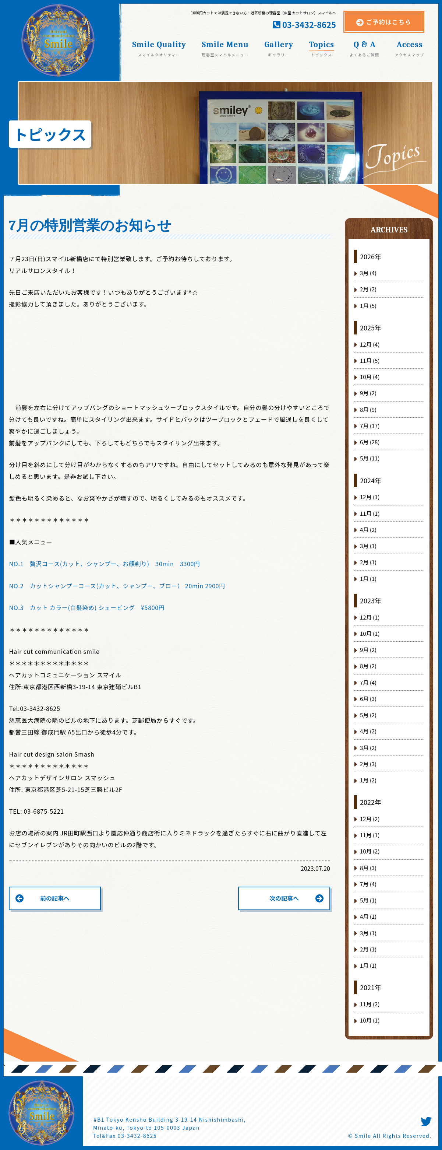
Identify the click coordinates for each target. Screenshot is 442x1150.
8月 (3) (368, 868)
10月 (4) (369, 377)
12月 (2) (369, 819)
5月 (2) (368, 715)
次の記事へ (284, 897)
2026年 (370, 256)
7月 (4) (368, 682)
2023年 (370, 600)
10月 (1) (369, 633)
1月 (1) (368, 578)
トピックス (321, 54)
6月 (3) (368, 698)
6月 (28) (369, 442)
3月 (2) (368, 747)
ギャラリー (278, 54)
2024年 (370, 480)
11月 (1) (369, 513)
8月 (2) (368, 666)
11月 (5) (369, 360)
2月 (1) (368, 562)
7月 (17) (369, 426)
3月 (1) (368, 546)
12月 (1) (369, 497)
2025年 (370, 327)
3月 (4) (368, 273)
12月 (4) (369, 344)
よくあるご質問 (364, 54)
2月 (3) (368, 764)
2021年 (370, 987)
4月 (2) (368, 529)
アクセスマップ (409, 54)
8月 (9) (368, 409)
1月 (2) (368, 780)
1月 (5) (368, 305)
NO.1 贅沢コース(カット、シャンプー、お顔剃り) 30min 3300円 (106, 563)
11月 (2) (369, 1004)
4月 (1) (368, 916)
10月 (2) (369, 851)
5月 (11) (369, 458)
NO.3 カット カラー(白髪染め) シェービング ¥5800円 (88, 607)
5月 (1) (368, 900)
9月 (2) (368, 393)
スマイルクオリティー (159, 54)
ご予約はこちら (388, 21)
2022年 (370, 802)
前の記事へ (55, 897)
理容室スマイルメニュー (225, 54)
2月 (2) (368, 289)
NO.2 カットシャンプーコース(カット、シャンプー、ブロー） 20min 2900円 (119, 585)
